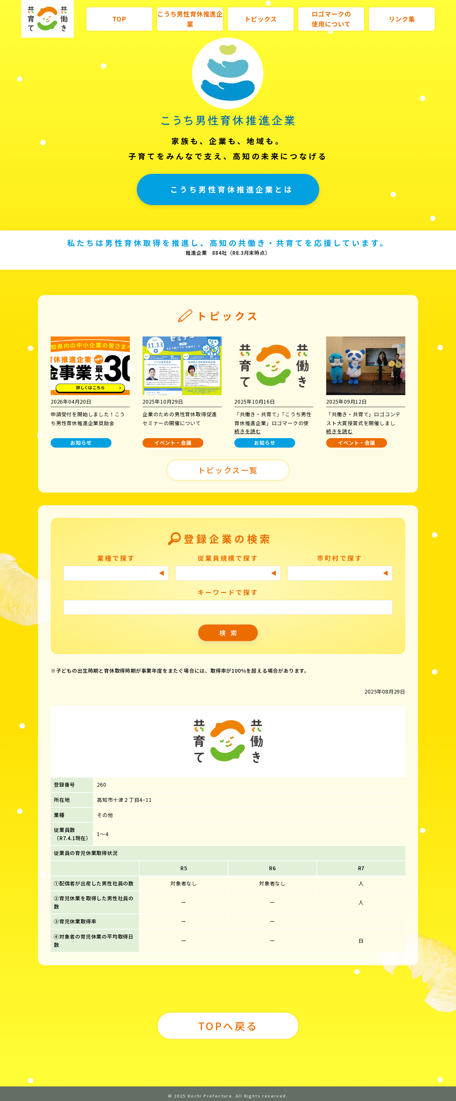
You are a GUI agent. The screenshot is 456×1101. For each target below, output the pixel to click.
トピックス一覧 (228, 469)
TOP (119, 18)
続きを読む (247, 431)
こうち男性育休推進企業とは (232, 189)
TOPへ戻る (228, 1025)
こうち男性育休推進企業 (190, 18)
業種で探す (116, 558)
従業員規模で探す (228, 558)
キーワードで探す (228, 592)
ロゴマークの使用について (331, 18)
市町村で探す (340, 558)
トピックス (260, 18)
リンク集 (402, 18)
